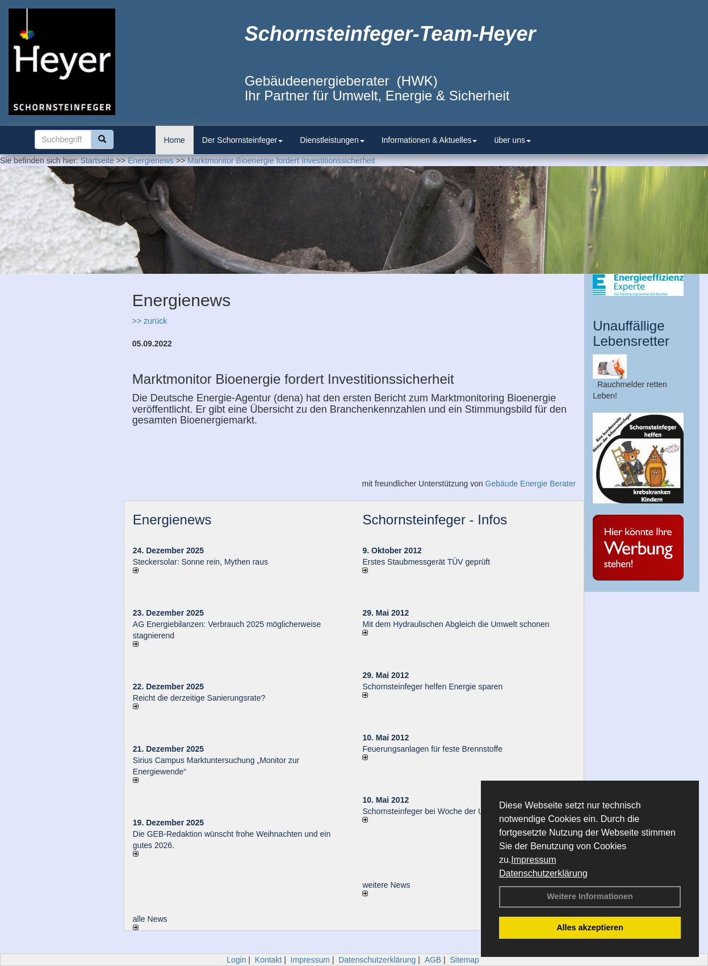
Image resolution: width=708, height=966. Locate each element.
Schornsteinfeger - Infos (434, 519)
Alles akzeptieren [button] (589, 927)
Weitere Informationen (590, 896)
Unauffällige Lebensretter (631, 333)
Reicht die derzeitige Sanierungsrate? (205, 697)
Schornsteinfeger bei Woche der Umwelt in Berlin (448, 811)
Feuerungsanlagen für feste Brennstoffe (432, 748)
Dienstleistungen (332, 140)
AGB (433, 959)
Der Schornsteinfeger (242, 140)
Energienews (172, 519)
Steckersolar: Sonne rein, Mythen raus (200, 561)
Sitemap (464, 959)
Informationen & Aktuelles (429, 140)
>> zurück (149, 320)
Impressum (533, 860)
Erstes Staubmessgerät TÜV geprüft (426, 561)
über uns (512, 140)
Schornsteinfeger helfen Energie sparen (432, 686)
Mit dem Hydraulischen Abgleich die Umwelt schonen (455, 624)
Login (236, 959)
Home (174, 140)
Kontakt (268, 959)
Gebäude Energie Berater (530, 483)
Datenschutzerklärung (543, 873)
